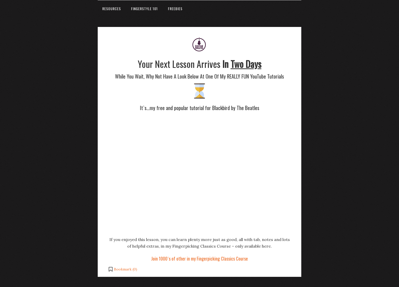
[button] (122, 269)
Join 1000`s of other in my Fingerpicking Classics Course (199, 258)
